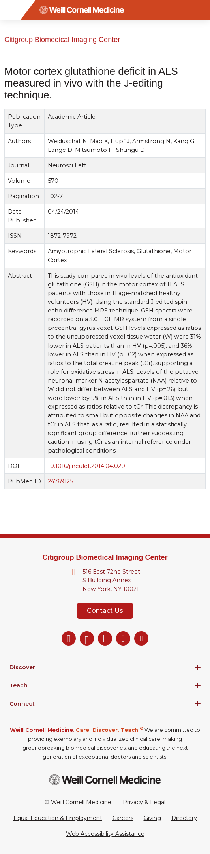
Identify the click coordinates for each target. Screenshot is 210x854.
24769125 (60, 481)
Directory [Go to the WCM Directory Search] (184, 818)
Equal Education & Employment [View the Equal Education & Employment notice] (57, 818)
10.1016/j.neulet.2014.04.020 (86, 466)
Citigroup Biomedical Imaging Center (62, 40)
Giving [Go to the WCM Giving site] (152, 818)
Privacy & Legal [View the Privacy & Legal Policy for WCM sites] (144, 802)
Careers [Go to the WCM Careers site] (122, 818)
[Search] (200, 10)
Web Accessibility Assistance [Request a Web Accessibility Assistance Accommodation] (105, 833)
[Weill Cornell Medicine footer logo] (105, 780)
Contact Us (105, 610)
